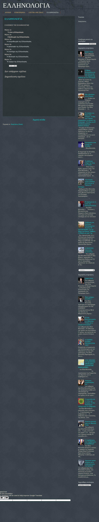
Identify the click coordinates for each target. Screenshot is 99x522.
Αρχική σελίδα (39, 119)
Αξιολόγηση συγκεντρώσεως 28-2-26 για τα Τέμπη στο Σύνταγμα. (86, 183)
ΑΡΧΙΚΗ (8, 12)
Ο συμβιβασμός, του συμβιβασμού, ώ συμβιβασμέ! (90, 442)
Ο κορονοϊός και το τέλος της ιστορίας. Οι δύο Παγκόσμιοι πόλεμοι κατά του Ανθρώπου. (87, 402)
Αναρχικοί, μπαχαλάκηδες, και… (89, 382)
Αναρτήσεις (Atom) (17, 124)
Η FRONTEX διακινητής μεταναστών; (89, 250)
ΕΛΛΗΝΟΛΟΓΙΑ (26, 5)
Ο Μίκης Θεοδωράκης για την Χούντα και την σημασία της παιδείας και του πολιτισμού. (86, 74)
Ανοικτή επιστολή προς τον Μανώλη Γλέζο (90, 423)
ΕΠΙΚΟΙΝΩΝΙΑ (19, 12)
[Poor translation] (6, 497)
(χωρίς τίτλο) (89, 52)
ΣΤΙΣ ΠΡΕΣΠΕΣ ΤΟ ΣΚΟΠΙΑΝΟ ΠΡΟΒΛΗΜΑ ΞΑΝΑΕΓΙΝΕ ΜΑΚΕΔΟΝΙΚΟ (86, 363)
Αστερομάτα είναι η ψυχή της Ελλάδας (90, 144)
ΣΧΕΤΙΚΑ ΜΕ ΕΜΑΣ (36, 12)
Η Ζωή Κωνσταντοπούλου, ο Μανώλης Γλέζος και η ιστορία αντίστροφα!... (87, 321)
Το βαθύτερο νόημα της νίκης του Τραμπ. (90, 162)
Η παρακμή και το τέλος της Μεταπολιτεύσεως (90, 203)
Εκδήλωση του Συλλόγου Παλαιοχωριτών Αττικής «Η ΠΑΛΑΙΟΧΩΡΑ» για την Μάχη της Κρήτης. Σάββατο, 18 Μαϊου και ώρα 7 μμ (87, 228)
